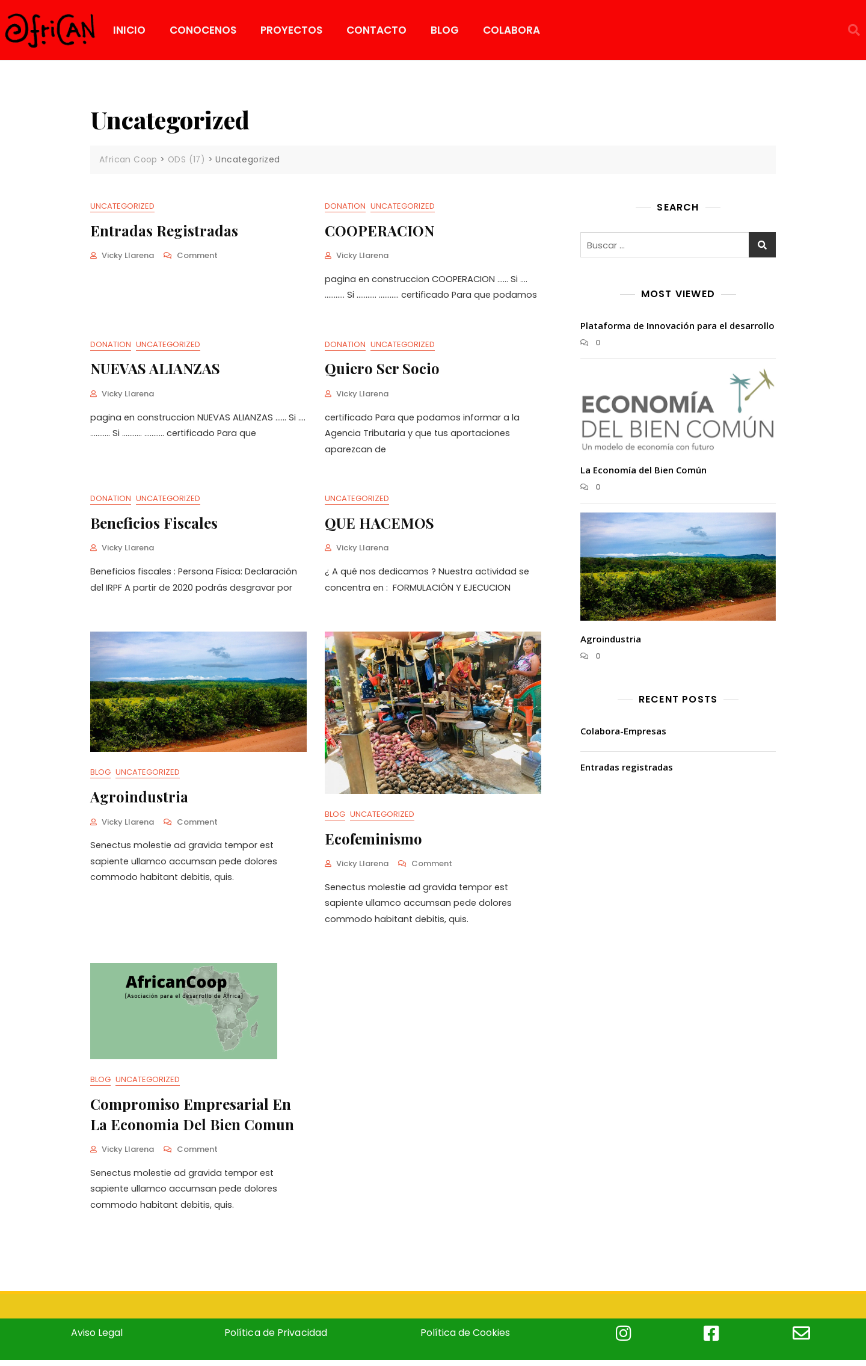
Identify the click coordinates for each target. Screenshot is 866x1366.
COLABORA (511, 30)
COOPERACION (379, 229)
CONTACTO (376, 30)
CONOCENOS (203, 30)
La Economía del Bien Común (643, 469)
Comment (197, 255)
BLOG (445, 30)
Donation (345, 206)
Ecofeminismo (373, 841)
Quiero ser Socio (382, 369)
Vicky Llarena (128, 255)
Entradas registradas (164, 229)
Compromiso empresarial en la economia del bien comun (192, 1118)
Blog (100, 775)
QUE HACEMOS (379, 524)
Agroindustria (139, 799)
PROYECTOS (291, 30)
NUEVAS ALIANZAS (155, 369)
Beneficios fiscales (154, 524)
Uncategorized (122, 206)
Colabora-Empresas (623, 730)
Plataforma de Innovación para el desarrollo (677, 325)
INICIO (129, 30)
